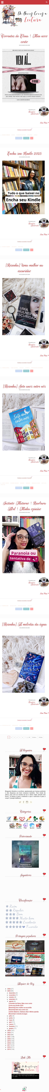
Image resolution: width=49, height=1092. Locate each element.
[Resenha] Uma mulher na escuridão (24, 268)
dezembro (12, 993)
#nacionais (14, 246)
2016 (9, 1047)
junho (11, 1018)
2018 (9, 1043)
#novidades (20, 246)
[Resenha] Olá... (10, 975)
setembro (12, 999)
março (11, 1024)
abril (10, 1022)
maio (11, 1020)
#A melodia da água (6, 725)
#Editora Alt (15, 725)
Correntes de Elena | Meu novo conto (24, 39)
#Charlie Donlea (5, 367)
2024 (9, 1030)
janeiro (11, 1028)
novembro (12, 995)
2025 (9, 991)
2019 (9, 1041)
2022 (9, 1035)
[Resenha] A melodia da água (24, 624)
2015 (9, 1049)
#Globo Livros (13, 605)
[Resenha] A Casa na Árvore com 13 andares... (35, 963)
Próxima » (34, 737)
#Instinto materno (22, 605)
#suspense (27, 367)
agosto (11, 1001)
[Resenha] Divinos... (31, 975)
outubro (11, 997)
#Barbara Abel (5, 605)
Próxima (40, 737)
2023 (9, 1032)
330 (29, 737)
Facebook (18, 138)
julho (10, 1016)
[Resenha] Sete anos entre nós (24, 386)
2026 (9, 989)
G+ (31, 138)
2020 (9, 1039)
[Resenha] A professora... (12, 963)
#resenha (22, 367)
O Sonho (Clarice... (11, 951)
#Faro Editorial (14, 367)
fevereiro (12, 1026)
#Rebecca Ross (22, 725)
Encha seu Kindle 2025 (24, 153)
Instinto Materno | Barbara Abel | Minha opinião (24, 506)
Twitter (26, 138)
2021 (9, 1037)
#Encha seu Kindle (6, 246)
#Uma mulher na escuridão (37, 367)
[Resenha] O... (29, 951)
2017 (9, 1045)
